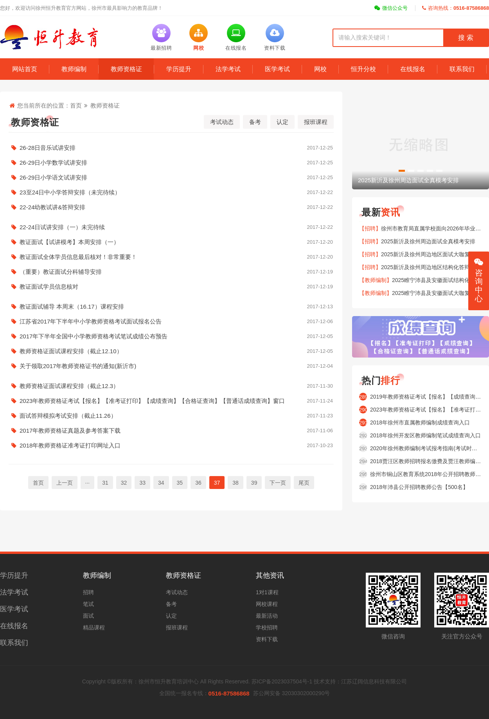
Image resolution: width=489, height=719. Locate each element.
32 (124, 483)
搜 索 (465, 37)
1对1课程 (267, 592)
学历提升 (178, 69)
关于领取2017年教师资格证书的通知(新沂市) (171, 366)
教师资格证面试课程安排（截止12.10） (171, 351)
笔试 (88, 604)
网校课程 (267, 604)
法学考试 (228, 69)
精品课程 (94, 627)
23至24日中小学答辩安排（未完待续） (171, 192)
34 (161, 483)
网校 (320, 69)
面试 (88, 616)
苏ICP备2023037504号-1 (282, 681)
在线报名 (412, 69)
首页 (76, 105)
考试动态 (222, 122)
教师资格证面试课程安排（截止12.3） (171, 386)
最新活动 (267, 616)
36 (198, 483)
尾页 (303, 483)
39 (254, 483)
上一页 (64, 483)
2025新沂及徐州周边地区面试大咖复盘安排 (433, 254)
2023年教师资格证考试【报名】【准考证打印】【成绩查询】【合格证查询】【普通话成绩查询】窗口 (171, 401)
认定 (282, 122)
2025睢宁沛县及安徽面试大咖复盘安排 (439, 293)
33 (142, 483)
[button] (402, 171)
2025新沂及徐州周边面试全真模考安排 (428, 241)
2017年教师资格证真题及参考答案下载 (171, 430)
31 (105, 483)
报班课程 (315, 122)
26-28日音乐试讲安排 (171, 147)
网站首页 (24, 69)
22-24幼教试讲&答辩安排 (171, 207)
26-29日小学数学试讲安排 (171, 162)
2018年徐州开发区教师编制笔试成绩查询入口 (425, 435)
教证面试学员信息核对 (171, 286)
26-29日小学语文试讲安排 (171, 177)
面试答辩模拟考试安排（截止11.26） (171, 415)
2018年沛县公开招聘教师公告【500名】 (419, 487)
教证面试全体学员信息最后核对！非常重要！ (171, 257)
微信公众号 (391, 8)
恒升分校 (363, 69)
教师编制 (73, 69)
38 (235, 483)
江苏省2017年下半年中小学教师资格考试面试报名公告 (171, 321)
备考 (255, 122)
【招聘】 (370, 228)
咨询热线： (455, 8)
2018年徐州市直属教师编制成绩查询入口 (420, 422)
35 (180, 483)
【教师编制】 (375, 280)
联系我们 (462, 69)
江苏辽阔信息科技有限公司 (374, 681)
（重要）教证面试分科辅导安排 (171, 271)
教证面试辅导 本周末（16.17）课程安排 (171, 306)
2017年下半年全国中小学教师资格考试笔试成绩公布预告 (171, 336)
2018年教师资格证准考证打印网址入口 (171, 445)
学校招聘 (267, 627)
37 (217, 483)
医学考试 (277, 69)
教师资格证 (126, 69)
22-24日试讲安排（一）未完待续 (171, 227)
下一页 (278, 483)
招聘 (88, 592)
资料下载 (267, 639)
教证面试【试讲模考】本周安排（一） (171, 242)
